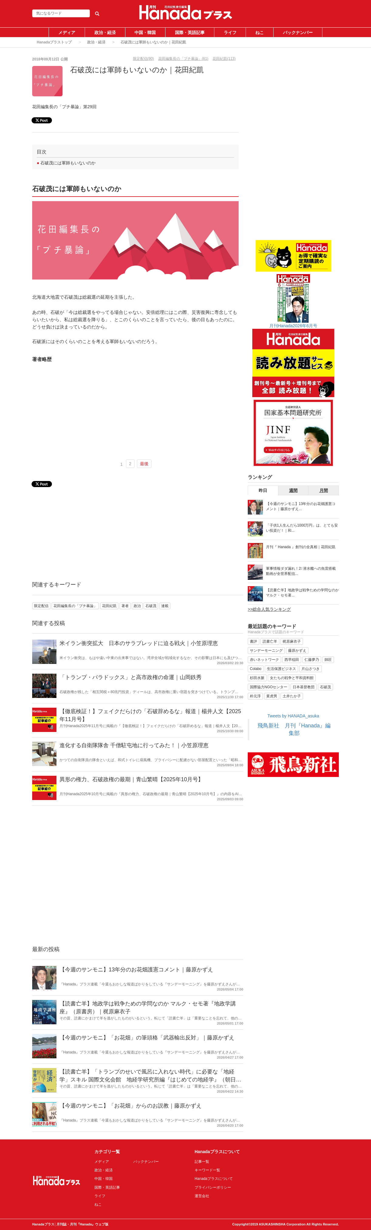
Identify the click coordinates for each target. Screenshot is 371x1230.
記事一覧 (202, 1162)
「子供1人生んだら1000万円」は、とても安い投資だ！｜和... (302, 528)
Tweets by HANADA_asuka (293, 715)
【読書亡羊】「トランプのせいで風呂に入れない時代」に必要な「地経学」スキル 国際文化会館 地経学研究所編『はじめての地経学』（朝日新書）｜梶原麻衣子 (150, 1079)
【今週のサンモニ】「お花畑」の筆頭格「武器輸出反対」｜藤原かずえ (147, 1038)
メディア (66, 32)
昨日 (263, 490)
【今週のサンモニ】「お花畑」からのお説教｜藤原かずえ (131, 1106)
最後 (144, 463)
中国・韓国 (145, 32)
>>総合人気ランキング (269, 609)
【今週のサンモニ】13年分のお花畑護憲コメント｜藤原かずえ (136, 970)
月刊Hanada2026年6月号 (293, 325)
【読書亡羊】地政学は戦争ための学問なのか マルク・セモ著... (302, 592)
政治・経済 (105, 32)
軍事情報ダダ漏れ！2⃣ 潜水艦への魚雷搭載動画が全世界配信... (301, 571)
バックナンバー (298, 32)
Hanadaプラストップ (54, 42)
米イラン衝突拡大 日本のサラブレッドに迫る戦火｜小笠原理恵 (139, 643)
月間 (323, 490)
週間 (293, 490)
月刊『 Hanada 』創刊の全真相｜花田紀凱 (300, 547)
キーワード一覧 (207, 1170)
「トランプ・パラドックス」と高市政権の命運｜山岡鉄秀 (131, 677)
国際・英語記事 (190, 32)
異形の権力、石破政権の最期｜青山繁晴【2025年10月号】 (131, 779)
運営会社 (202, 1196)
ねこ (259, 32)
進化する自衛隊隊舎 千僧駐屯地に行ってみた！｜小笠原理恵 (134, 745)
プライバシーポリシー (213, 1187)
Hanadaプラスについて (214, 1179)
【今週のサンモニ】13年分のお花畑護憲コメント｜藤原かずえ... (300, 506)
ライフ (230, 32)
